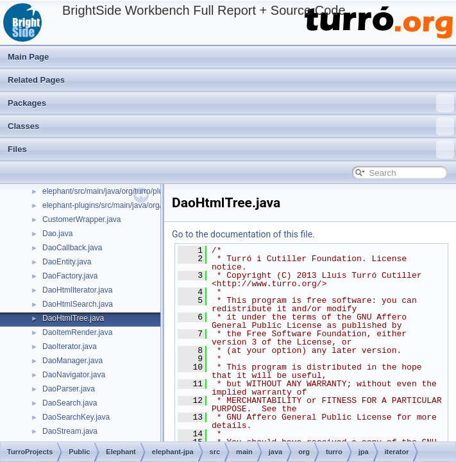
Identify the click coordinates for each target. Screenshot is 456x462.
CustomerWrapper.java (81, 219)
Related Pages (36, 80)
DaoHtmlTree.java (73, 318)
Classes (231, 126)
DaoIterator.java (69, 346)
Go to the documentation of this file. (243, 234)
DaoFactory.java (69, 275)
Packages (231, 103)
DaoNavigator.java (73, 374)
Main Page (28, 57)
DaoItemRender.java (77, 332)
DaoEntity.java (66, 261)
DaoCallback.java (72, 247)
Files (231, 149)
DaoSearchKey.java (76, 417)
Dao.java (57, 233)
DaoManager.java (72, 360)
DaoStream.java (69, 431)
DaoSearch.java (69, 402)
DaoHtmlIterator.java (77, 290)
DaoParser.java (68, 388)
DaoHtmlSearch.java (77, 304)
